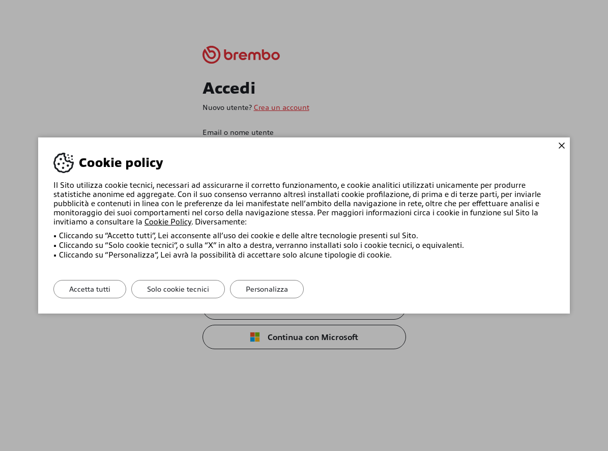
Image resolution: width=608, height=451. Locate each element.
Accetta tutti (89, 289)
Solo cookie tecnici (178, 289)
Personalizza (267, 289)
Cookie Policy (167, 222)
